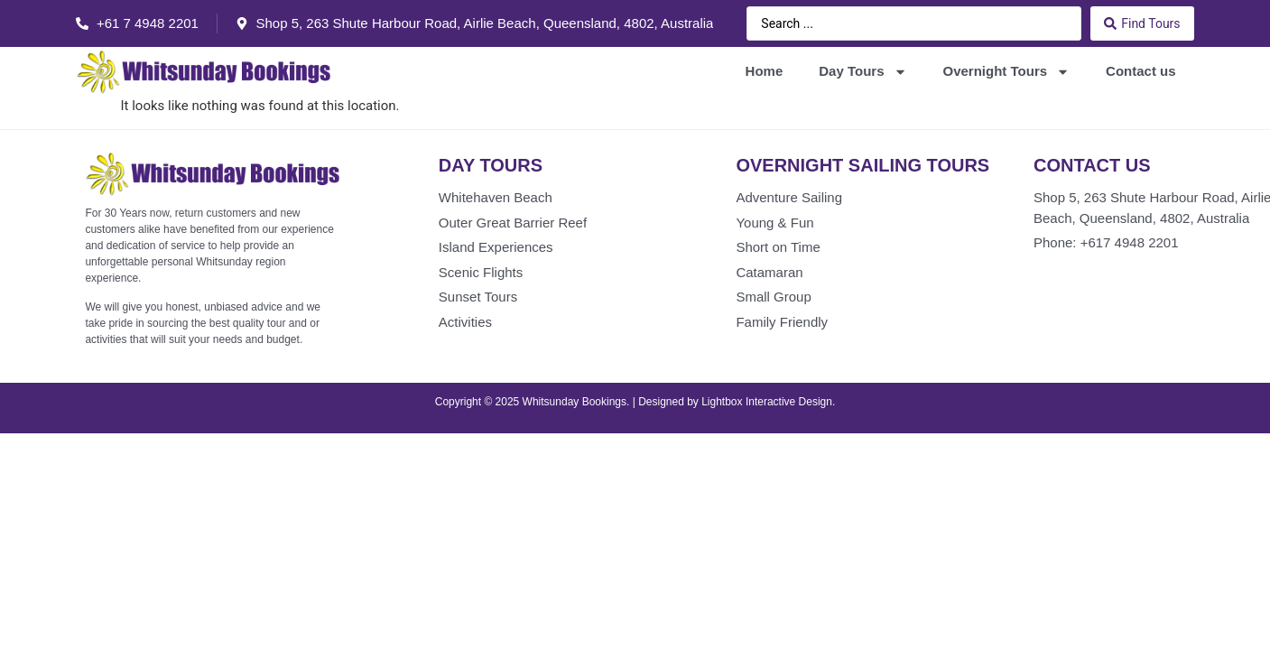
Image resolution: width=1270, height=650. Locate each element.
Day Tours (862, 72)
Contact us (1141, 71)
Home (764, 71)
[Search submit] (1141, 23)
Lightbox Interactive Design (766, 401)
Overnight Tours (1007, 72)
